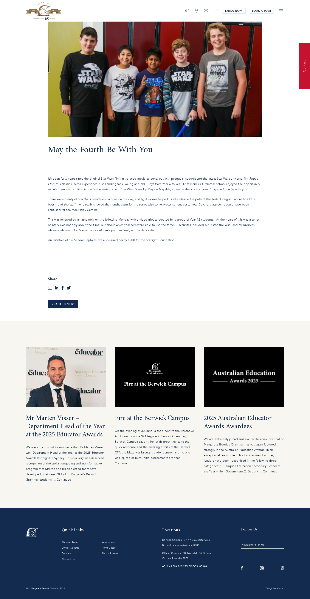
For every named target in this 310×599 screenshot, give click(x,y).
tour (261, 11)
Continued (64, 480)
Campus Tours (70, 542)
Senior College (70, 547)
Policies (66, 553)
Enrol (233, 11)
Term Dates (108, 547)
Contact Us (68, 559)
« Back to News (63, 304)
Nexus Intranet (110, 553)
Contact (304, 66)
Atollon (280, 588)
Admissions (108, 542)
